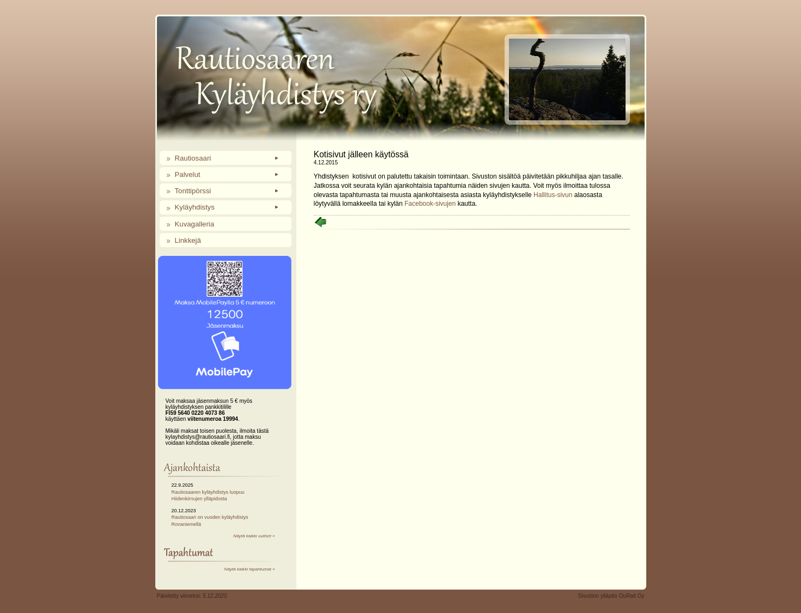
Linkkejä (188, 240)
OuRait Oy (632, 596)
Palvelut (188, 174)
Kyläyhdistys (195, 207)
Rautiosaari (193, 158)
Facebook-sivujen (430, 203)
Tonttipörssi (193, 191)
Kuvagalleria (195, 224)
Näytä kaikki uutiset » (254, 536)
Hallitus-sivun (552, 195)
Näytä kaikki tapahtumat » (249, 569)
